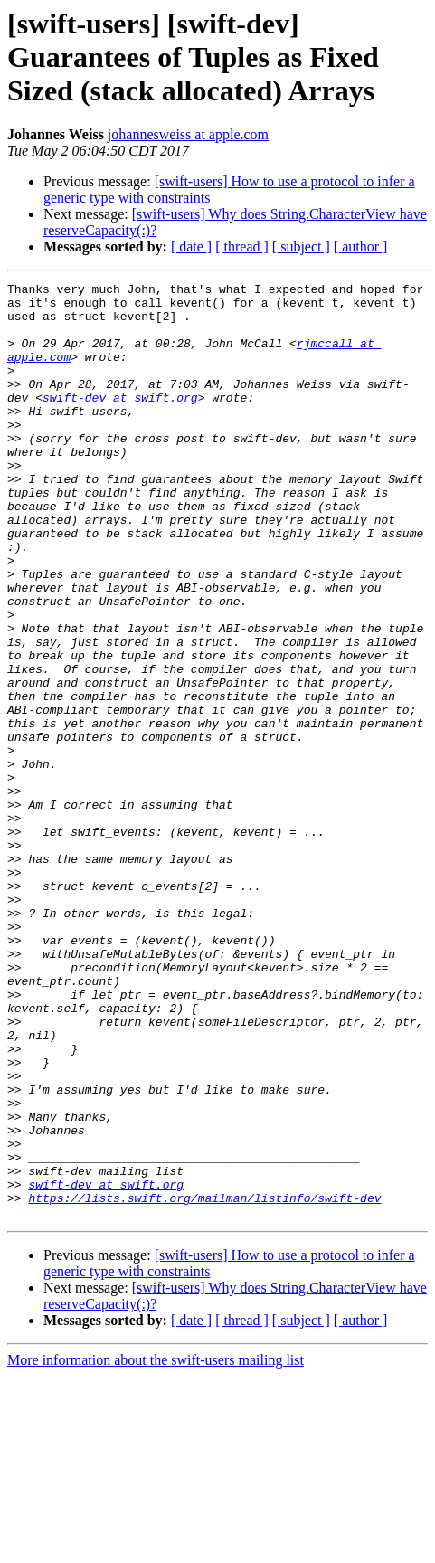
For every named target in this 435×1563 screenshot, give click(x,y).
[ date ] (191, 246)
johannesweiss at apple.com (188, 134)
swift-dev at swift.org (120, 421)
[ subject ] (301, 246)
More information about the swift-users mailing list (155, 1547)
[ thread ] (242, 246)
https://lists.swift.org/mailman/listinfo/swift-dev (204, 1382)
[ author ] (361, 246)
